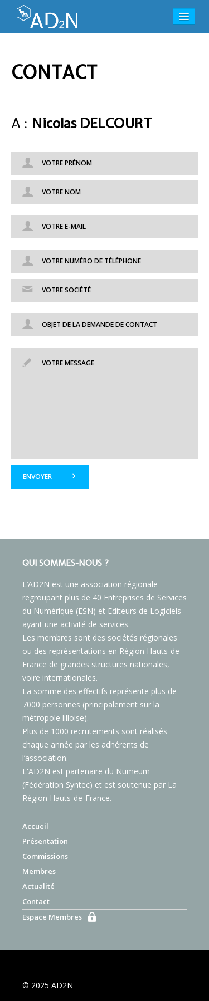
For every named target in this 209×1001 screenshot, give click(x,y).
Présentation (45, 841)
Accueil (35, 826)
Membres (39, 871)
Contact (36, 901)
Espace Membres (52, 917)
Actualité (38, 886)
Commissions (45, 856)
